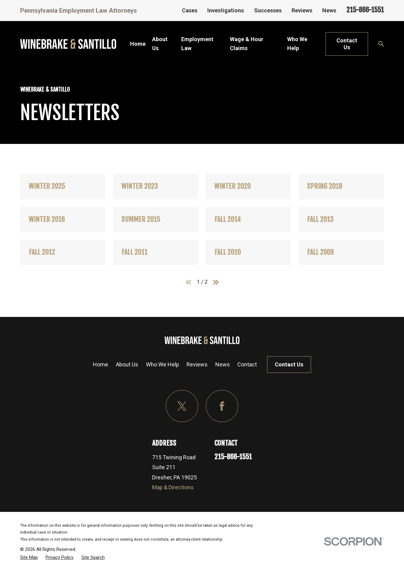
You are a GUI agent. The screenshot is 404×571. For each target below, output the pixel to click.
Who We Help (162, 364)
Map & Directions (173, 487)
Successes (268, 10)
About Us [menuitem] (160, 43)
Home (100, 364)
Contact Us (346, 43)
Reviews (302, 10)
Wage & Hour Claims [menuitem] (246, 43)
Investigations (225, 10)
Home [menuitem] (138, 44)
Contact (247, 364)
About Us (127, 364)
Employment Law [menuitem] (197, 43)
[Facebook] (222, 406)
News (329, 10)
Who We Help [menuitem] (297, 43)
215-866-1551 (365, 9)
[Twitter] (182, 406)
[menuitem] (29, 557)
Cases (189, 10)
